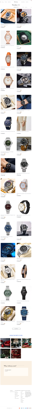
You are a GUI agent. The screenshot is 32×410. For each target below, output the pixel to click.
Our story (22, 392)
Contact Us (16, 392)
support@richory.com (12, 392)
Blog (21, 393)
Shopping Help (16, 393)
